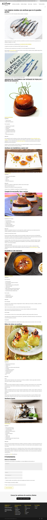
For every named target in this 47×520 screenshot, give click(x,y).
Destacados (15, 13)
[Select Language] (37, 0)
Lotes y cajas (30, 4)
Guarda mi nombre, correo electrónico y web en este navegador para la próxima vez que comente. (20, 480)
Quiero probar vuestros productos (24, 498)
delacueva (7, 13)
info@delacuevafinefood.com (8, 507)
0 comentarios (26, 13)
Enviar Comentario (9, 487)
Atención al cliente (17, 511)
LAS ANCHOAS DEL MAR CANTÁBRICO (25, 44)
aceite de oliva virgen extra (21, 141)
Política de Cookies (17, 514)
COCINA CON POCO (8, 173)
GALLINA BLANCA (7, 423)
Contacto (26, 513)
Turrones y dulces (42, 4)
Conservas (35, 4)
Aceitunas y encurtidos (16, 4)
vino (11, 454)
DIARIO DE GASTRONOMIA (9, 117)
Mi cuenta (36, 506)
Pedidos (36, 508)
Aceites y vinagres (24, 4)
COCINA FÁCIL (7, 360)
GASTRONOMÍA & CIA (8, 216)
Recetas (22, 13)
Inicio (26, 506)
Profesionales (27, 512)
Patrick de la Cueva (27, 508)
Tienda (26, 509)
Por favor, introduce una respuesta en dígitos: (11, 482)
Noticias (19, 13)
